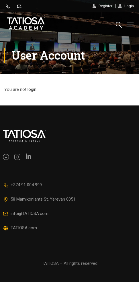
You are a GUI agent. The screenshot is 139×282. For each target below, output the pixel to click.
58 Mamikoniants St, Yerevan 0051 (39, 199)
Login (126, 6)
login (32, 90)
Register (102, 6)
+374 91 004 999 (22, 184)
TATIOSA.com (20, 227)
